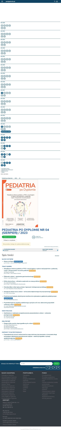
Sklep (24, 391)
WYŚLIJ (56, 363)
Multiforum (26, 384)
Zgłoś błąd (45, 388)
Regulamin (45, 395)
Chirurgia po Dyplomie (8, 375)
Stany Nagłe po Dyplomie (9, 396)
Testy (24, 389)
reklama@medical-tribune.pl (10, 422)
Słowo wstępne (9, 261)
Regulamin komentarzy (48, 396)
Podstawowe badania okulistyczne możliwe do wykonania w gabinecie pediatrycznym (30, 296)
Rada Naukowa (5, 171)
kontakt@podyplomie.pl (9, 414)
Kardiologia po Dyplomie (8, 382)
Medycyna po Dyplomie (8, 386)
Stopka (3, 172)
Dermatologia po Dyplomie (9, 377)
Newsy (25, 377)
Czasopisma (26, 375)
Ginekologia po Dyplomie (8, 380)
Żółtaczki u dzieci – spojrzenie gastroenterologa (18, 276)
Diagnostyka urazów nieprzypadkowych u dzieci (18, 323)
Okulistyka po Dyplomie (8, 389)
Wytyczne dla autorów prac (7, 169)
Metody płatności (47, 398)
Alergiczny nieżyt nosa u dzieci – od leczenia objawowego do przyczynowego (27, 292)
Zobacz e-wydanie (9, 240)
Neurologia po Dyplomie (8, 388)
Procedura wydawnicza (48, 377)
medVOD (25, 388)
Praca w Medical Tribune (9, 424)
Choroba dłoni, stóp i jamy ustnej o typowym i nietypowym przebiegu (25, 287)
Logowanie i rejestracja (48, 393)
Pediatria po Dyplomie (7, 178)
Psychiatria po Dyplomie (8, 395)
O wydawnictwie (46, 375)
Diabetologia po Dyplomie (9, 379)
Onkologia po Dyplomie (8, 391)
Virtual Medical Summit (29, 382)
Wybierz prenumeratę (9, 237)
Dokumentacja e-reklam (48, 391)
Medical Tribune (6, 384)
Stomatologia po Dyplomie (9, 398)
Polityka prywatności (47, 386)
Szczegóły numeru (5, 168)
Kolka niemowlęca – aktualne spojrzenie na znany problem (22, 281)
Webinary (25, 386)
